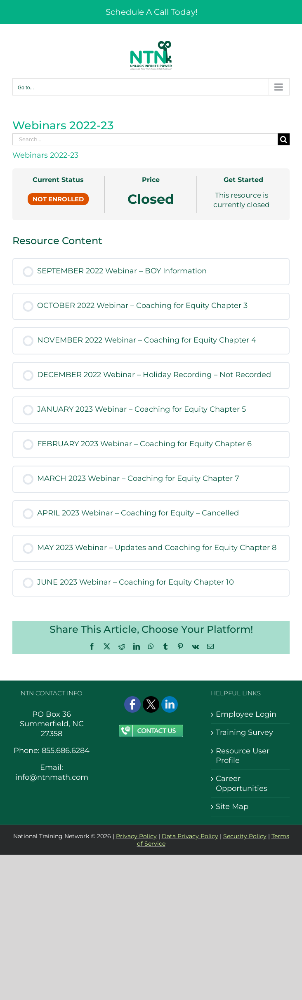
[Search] (284, 139)
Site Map (232, 806)
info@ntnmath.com (51, 777)
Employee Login (246, 714)
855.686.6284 (66, 750)
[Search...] (145, 139)
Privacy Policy (136, 836)
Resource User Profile (242, 755)
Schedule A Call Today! (152, 12)
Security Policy (245, 836)
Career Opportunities (241, 783)
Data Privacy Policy (190, 836)
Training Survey (244, 732)
